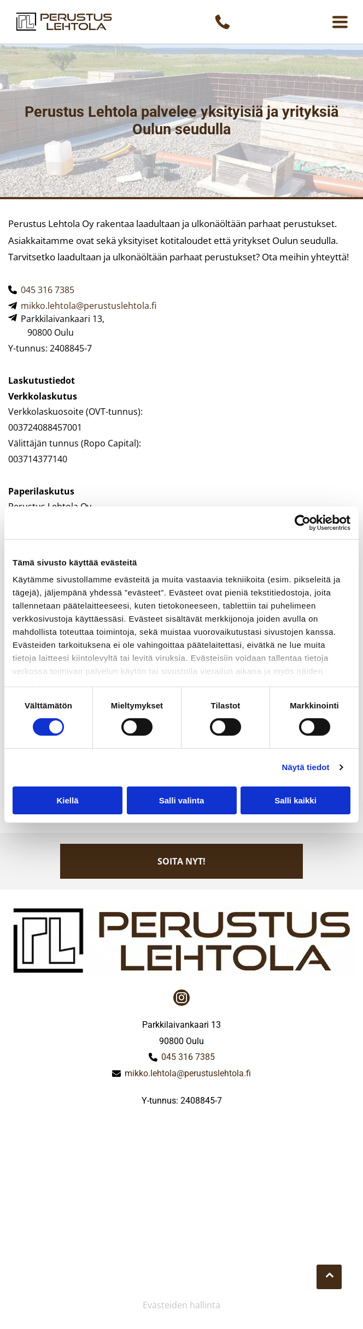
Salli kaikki (295, 800)
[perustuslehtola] (95, 1161)
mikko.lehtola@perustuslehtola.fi (88, 306)
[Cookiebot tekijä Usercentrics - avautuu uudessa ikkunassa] (302, 523)
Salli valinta (181, 800)
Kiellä (67, 800)
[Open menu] (340, 22)
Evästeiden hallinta (181, 1305)
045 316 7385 (47, 290)
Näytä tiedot (306, 767)
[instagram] (181, 999)
